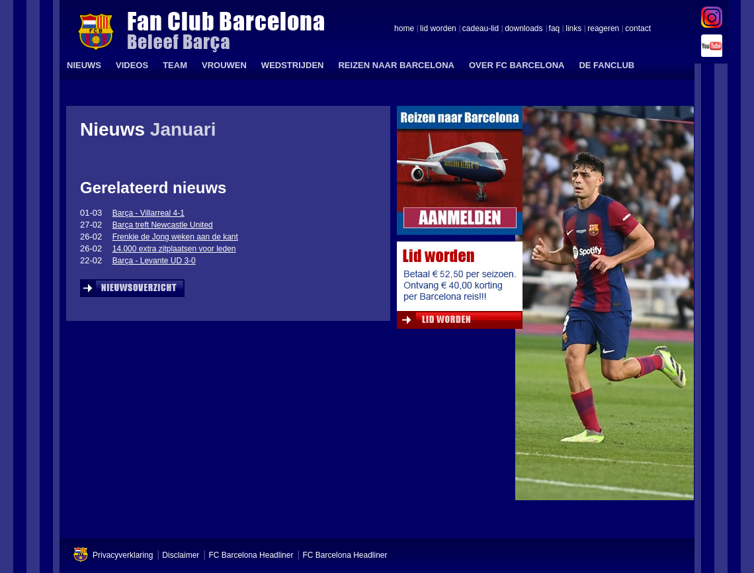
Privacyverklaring (123, 555)
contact (638, 29)
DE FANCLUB (606, 65)
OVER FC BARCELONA (516, 65)
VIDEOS (132, 65)
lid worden (438, 29)
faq (554, 29)
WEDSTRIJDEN (292, 65)
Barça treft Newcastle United (162, 225)
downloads (523, 29)
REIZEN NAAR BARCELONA (396, 65)
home (404, 29)
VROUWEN (224, 65)
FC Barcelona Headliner (250, 555)
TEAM (175, 65)
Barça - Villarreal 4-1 (148, 213)
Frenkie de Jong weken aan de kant (175, 237)
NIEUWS (84, 65)
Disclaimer (180, 555)
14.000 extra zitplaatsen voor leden (174, 248)
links (573, 29)
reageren (603, 29)
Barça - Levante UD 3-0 (154, 260)
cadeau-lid (480, 29)
